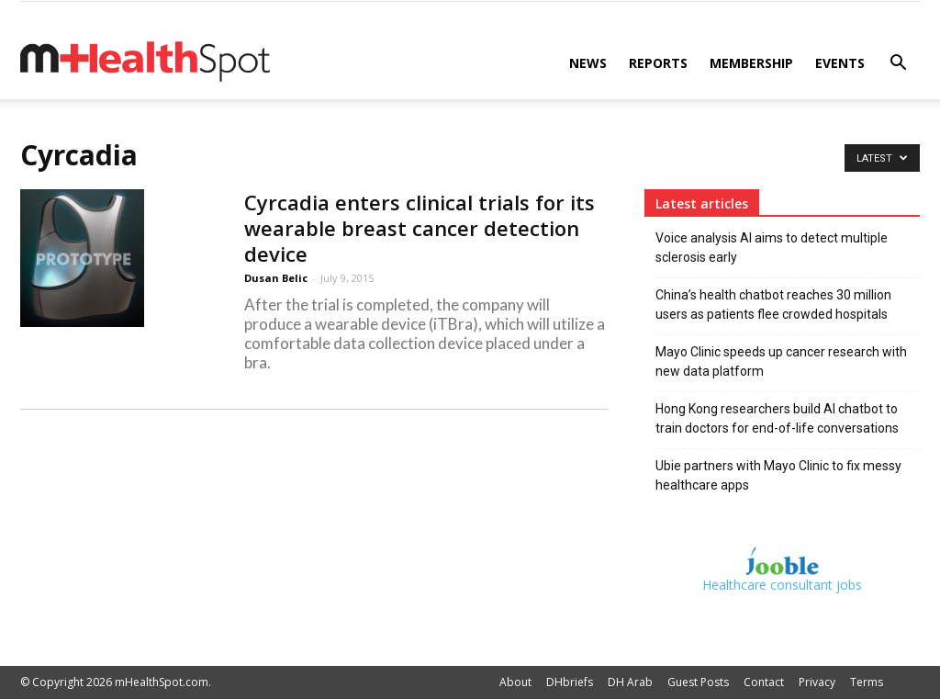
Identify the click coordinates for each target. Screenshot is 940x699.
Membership (751, 63)
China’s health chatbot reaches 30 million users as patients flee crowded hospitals (773, 304)
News (588, 63)
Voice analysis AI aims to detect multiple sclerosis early (771, 248)
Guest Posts (698, 682)
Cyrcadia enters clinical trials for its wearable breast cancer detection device (419, 227)
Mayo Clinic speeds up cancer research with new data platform (781, 361)
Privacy (817, 682)
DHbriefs (569, 682)
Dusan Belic (276, 278)
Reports (658, 63)
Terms (866, 682)
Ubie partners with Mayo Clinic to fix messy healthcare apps (778, 475)
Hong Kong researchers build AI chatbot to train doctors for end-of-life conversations (777, 418)
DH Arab (630, 682)
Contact (764, 682)
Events (840, 63)
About (515, 682)
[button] (898, 64)
